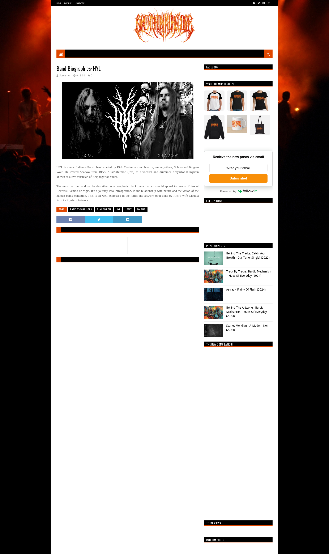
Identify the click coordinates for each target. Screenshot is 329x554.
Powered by (238, 191)
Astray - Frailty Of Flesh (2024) (246, 289)
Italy (128, 209)
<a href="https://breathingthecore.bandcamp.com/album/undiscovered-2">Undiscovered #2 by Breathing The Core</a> (238, 432)
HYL (118, 209)
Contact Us (80, 3)
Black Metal (104, 209)
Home (58, 3)
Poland (141, 209)
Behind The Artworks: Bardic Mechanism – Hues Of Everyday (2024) (246, 311)
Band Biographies (81, 209)
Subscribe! (238, 178)
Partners (68, 3)
